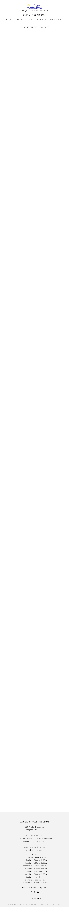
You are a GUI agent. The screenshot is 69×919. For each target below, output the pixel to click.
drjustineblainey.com (34, 850)
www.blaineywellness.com (34, 847)
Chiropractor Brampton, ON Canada (35, 8)
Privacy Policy (34, 898)
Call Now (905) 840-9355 (34, 15)
